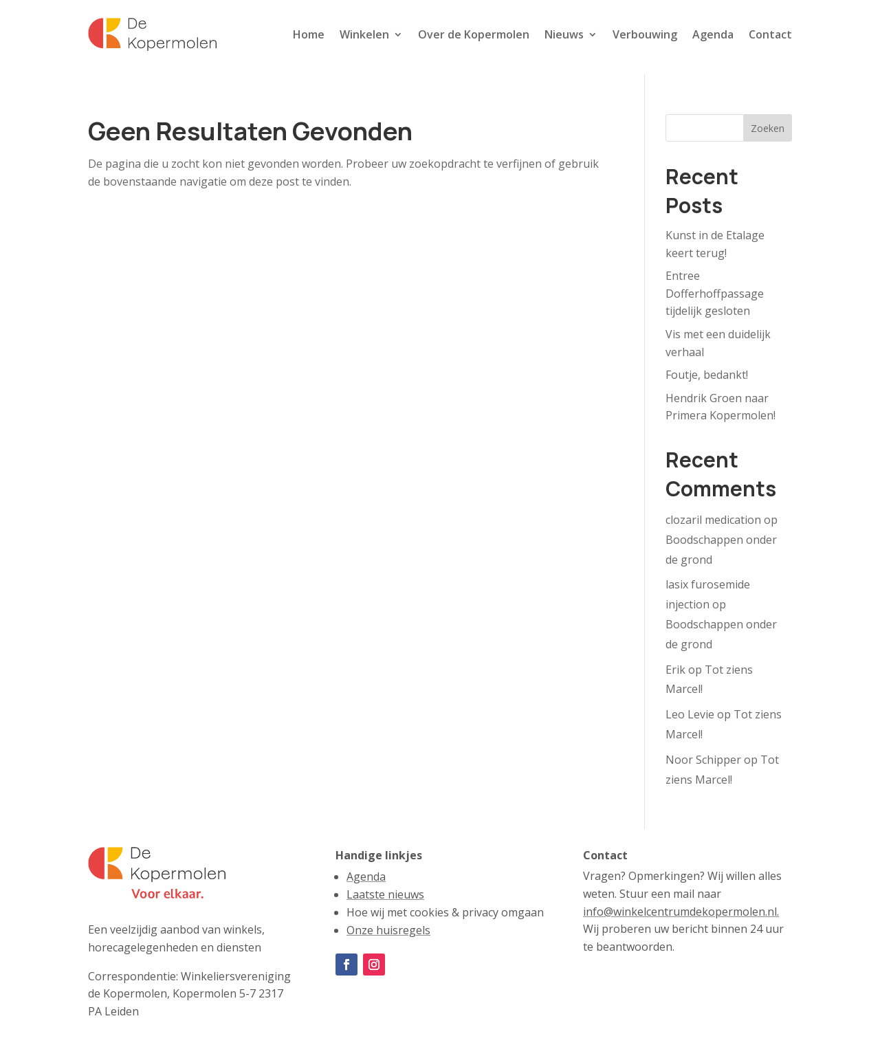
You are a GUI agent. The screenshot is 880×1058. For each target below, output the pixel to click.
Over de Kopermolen (473, 34)
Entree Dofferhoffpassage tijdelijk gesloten (715, 293)
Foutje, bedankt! (707, 374)
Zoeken (767, 128)
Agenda (713, 34)
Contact (770, 34)
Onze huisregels (388, 930)
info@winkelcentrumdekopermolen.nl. (681, 911)
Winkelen (364, 34)
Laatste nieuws (385, 894)
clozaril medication (713, 519)
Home (308, 34)
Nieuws (564, 34)
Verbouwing (645, 34)
